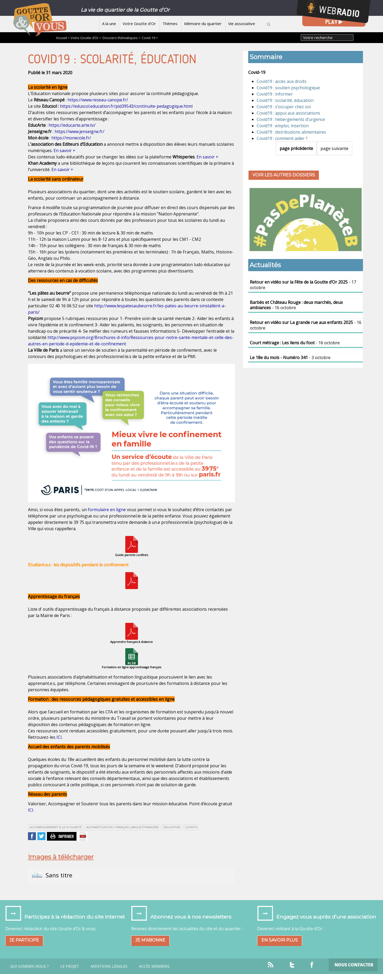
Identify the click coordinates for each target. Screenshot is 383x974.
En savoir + (64, 150)
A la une (109, 23)
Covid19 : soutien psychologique (288, 88)
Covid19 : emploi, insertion (283, 126)
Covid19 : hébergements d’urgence (291, 119)
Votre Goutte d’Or (139, 23)
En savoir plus (279, 940)
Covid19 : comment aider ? (282, 138)
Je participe (24, 940)
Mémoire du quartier (203, 23)
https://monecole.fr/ (71, 138)
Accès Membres (154, 966)
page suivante (334, 148)
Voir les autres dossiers (283, 174)
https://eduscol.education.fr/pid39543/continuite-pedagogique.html (126, 106)
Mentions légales (109, 966)
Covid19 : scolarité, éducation (285, 100)
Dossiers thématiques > (122, 37)
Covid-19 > (150, 37)
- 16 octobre (296, 305)
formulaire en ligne (107, 509)
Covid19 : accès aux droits (282, 81)
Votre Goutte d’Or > (86, 37)
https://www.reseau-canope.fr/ (98, 100)
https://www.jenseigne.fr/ (79, 131)
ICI (59, 737)
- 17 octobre (303, 284)
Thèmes (170, 23)
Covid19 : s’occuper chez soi (284, 107)
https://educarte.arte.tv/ (72, 125)
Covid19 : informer (275, 94)
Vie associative (241, 23)
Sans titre (52, 875)
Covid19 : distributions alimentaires (291, 132)
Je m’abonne (150, 940)
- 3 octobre (290, 357)
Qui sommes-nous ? (29, 966)
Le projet (69, 966)
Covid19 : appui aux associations (288, 113)
